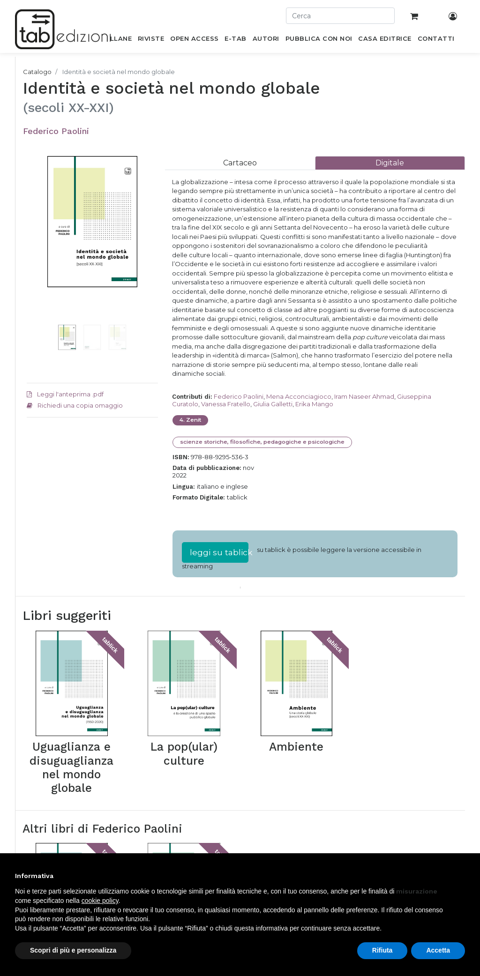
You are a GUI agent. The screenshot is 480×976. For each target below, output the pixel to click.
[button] (36, 249)
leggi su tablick (219, 552)
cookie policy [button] (100, 900)
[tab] (240, 163)
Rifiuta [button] (382, 950)
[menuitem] (116, 40)
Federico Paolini (56, 131)
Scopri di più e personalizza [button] (73, 950)
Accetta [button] (438, 950)
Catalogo (37, 71)
